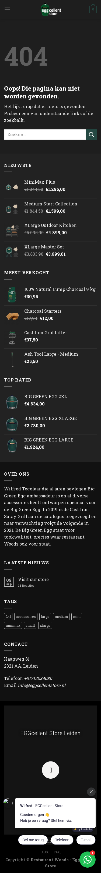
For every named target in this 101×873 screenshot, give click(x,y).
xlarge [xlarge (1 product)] (45, 625)
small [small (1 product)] (30, 625)
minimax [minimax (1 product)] (13, 625)
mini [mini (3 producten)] (77, 616)
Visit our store (33, 579)
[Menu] (7, 9)
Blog (45, 852)
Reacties (26, 585)
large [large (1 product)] (45, 616)
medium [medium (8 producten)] (61, 616)
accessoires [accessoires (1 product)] (26, 616)
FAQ (57, 852)
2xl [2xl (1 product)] (8, 616)
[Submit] (91, 134)
